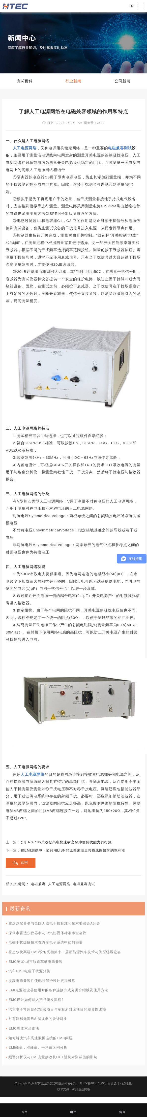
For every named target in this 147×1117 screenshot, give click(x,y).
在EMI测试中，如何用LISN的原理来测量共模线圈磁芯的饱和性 (73, 850)
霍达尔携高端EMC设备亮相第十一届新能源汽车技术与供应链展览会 (64, 954)
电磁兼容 (38, 884)
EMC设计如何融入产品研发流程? (35, 1002)
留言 (122, 1109)
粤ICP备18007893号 (93, 1083)
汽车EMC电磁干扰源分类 (29, 974)
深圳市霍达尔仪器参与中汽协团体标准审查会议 (47, 935)
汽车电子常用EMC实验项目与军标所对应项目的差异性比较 (57, 1012)
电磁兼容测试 (84, 884)
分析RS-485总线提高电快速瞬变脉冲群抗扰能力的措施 (66, 842)
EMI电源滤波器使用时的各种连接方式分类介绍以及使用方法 (58, 993)
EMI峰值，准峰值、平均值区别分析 (37, 1050)
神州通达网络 (81, 1089)
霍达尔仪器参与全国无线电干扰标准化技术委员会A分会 (54, 926)
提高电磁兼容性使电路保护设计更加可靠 (41, 983)
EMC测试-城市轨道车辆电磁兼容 (35, 964)
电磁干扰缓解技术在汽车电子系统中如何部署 (45, 945)
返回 (24, 863)
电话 (73, 1109)
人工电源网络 (59, 884)
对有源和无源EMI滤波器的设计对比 (37, 1021)
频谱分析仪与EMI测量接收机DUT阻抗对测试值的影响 (52, 1059)
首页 (24, 1109)
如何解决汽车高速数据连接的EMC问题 (40, 1040)
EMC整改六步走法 (23, 1031)
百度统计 (113, 1083)
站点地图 (126, 1083)
